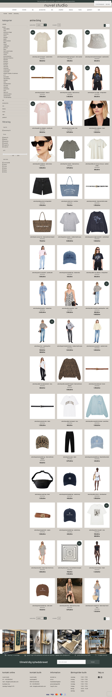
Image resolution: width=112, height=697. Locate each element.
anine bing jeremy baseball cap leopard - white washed (69, 56)
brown (6, 141)
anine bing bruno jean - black (69, 457)
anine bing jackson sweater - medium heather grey (69, 237)
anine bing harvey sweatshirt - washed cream (97, 346)
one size (7, 162)
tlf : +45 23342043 (7, 679)
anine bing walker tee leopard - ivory (70, 421)
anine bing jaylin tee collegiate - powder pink (42, 128)
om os (51, 679)
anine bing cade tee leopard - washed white (42, 56)
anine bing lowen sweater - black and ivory (69, 92)
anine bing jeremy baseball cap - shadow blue (69, 272)
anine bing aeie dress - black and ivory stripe (70, 605)
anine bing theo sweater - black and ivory (69, 163)
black (6, 137)
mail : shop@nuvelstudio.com (10, 681)
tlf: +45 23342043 (35, 684)
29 (5, 170)
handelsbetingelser (55, 681)
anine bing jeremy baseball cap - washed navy (69, 494)
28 (5, 168)
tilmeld (92, 662)
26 (5, 164)
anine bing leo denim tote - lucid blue (69, 201)
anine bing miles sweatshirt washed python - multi (97, 308)
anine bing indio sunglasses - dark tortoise (42, 163)
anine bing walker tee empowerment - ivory (42, 384)
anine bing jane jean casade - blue (69, 128)
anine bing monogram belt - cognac (42, 530)
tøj (32, 9)
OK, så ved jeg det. (100, 4)
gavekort (89, 9)
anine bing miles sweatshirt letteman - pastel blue (97, 421)
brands (24, 9)
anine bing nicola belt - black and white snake (97, 201)
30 (5, 172)
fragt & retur (53, 686)
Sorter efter (32, 25)
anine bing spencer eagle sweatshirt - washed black (97, 237)
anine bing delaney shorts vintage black (42, 201)
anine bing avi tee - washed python (42, 346)
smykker (61, 9)
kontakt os (53, 677)
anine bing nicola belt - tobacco (42, 92)
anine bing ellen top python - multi (69, 308)
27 (5, 166)
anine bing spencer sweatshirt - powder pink (42, 272)
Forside (5, 13)
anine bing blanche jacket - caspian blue (42, 308)
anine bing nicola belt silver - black (42, 421)
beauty (71, 9)
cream (6, 146)
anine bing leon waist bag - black (42, 494)
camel (6, 143)
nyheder (14, 9)
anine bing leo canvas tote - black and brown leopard (42, 237)
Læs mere (108, 4)
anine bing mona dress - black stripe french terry (42, 567)
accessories (42, 9)
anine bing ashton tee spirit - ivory (97, 530)
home (80, 9)
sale (99, 9)
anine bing (7, 130)
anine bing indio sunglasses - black (97, 128)
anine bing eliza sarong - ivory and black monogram (69, 567)
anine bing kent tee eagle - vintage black (97, 92)
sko (52, 9)
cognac (6, 145)
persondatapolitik (55, 684)
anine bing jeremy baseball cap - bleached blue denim (97, 457)
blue (5, 139)
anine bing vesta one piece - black (97, 567)
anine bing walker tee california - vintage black (97, 272)
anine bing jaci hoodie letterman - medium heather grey (69, 346)
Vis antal (54, 25)
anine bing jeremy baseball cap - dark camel (42, 605)
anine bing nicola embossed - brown (97, 384)
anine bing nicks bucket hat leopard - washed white (97, 56)
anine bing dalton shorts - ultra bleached (97, 494)
